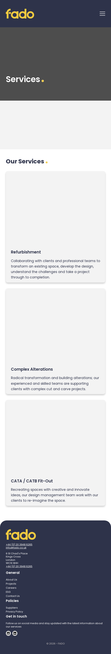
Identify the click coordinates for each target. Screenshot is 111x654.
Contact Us (13, 596)
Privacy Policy (14, 611)
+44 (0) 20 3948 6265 (19, 544)
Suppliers (12, 607)
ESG (8, 592)
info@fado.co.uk (16, 547)
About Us (11, 579)
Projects (11, 583)
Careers (11, 587)
